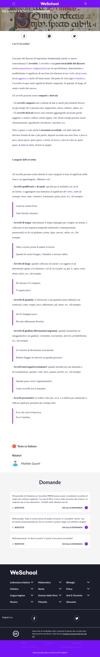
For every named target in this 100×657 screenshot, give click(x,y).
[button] (13, 3)
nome (84, 73)
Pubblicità (50, 643)
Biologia (70, 582)
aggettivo (22, 78)
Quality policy (77, 643)
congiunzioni (39, 68)
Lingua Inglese (17, 595)
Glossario (71, 601)
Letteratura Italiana (20, 582)
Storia (41, 588)
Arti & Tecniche (74, 595)
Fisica (69, 588)
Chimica (14, 588)
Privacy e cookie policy (30, 647)
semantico (80, 78)
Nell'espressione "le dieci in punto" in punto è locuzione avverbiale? (42, 538)
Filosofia (42, 601)
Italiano (32, 446)
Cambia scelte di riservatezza (70, 647)
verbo (71, 73)
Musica (14, 601)
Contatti (23, 643)
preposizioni (24, 68)
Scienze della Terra (48, 595)
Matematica (44, 582)
